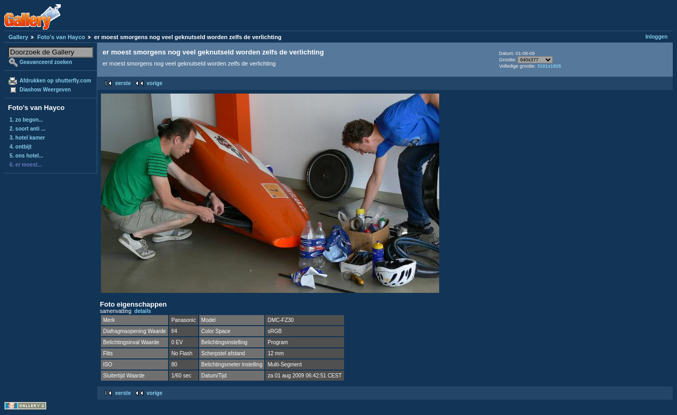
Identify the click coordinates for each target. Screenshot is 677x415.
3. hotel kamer (27, 138)
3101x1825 (549, 66)
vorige (154, 83)
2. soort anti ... (27, 129)
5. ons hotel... (26, 156)
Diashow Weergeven (45, 90)
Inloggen (656, 37)
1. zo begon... (26, 120)
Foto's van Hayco (61, 37)
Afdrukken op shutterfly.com (55, 81)
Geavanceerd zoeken (46, 62)
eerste (123, 83)
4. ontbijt (21, 147)
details (142, 311)
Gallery (18, 37)
